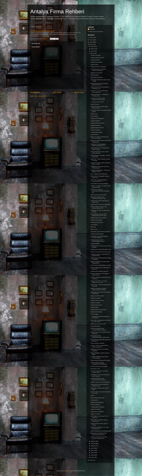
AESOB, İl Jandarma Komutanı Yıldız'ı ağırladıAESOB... (101, 186)
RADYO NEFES (95, 75)
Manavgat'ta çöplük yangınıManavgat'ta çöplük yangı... (100, 336)
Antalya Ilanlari (94, 64)
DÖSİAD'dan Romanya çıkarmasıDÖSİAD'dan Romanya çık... (100, 191)
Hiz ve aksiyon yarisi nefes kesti (99, 174)
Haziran (93, 445)
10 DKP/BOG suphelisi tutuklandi (99, 183)
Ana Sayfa (57, 92)
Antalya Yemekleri (95, 60)
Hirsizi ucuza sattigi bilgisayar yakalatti (101, 265)
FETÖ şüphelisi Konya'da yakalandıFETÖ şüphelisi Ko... (99, 363)
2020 (91, 37)
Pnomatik (93, 227)
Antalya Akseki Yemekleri (97, 57)
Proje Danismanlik (95, 326)
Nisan (92, 450)
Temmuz (93, 443)
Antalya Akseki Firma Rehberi (98, 66)
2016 (91, 460)
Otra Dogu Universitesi (97, 77)
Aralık (92, 46)
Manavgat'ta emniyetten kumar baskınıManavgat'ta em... (99, 434)
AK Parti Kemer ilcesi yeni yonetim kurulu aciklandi (100, 152)
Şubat (92, 455)
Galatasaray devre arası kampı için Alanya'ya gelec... (100, 167)
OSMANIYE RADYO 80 (97, 222)
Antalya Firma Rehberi (57, 11)
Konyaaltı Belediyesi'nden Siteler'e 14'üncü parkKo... (100, 357)
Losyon (92, 395)
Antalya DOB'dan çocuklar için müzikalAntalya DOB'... (98, 207)
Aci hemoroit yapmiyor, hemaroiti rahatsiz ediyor (99, 371)
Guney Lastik (94, 229)
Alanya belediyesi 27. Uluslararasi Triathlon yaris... (99, 95)
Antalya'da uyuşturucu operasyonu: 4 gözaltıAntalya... (100, 255)
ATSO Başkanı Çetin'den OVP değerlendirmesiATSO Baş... (99, 214)
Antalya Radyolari (95, 120)
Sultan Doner (94, 114)
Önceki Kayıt (79, 92)
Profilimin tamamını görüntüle (95, 31)
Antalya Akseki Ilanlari (96, 62)
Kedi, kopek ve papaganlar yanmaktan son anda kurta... (101, 321)
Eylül (92, 53)
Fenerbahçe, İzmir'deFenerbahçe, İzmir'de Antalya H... (99, 237)
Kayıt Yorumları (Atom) (40, 96)
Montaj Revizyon (95, 104)
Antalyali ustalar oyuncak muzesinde (100, 382)
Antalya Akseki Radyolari (97, 118)
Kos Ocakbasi (94, 116)
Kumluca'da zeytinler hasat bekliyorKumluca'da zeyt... (98, 98)
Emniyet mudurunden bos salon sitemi (101, 252)
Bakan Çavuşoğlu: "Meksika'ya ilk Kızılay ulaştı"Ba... (99, 137)
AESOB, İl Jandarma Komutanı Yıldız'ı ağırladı (42, 31)
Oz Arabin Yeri (94, 400)
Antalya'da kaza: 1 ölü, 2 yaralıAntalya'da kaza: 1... (98, 240)
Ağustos (93, 441)
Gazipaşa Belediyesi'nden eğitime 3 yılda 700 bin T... (100, 274)
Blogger (67, 470)
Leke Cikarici (94, 224)
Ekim (92, 51)
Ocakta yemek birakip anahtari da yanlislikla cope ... (99, 385)
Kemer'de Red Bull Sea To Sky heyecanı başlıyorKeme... (99, 437)
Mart (92, 452)
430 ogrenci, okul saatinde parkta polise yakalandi (99, 91)
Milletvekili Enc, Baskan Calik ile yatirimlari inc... (99, 420)
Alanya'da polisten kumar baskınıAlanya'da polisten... (98, 379)
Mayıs (92, 448)
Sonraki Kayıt (35, 92)
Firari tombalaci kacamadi (97, 343)
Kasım (93, 48)
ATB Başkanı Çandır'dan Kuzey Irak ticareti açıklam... (100, 375)
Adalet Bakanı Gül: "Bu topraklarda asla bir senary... (100, 148)
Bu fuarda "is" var (95, 368)
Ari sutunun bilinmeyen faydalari (99, 366)
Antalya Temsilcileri (96, 55)
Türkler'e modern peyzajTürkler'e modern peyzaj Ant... (99, 346)
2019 (91, 40)
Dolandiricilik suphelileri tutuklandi (99, 271)
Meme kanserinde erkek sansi (98, 194)
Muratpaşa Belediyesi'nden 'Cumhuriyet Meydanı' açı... (98, 197)
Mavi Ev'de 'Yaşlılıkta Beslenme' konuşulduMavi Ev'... (99, 180)
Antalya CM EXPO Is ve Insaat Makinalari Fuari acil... (99, 281)
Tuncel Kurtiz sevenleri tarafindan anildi (101, 249)
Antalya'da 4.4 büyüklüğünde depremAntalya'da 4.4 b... (98, 145)
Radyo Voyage (94, 314)
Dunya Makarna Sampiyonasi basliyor (100, 360)
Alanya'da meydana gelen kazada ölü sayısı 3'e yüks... (100, 163)
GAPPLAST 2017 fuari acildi (98, 324)
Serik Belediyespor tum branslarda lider (101, 431)
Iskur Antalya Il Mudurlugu (97, 397)
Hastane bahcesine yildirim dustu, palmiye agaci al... (99, 107)
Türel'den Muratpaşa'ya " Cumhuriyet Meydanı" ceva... (100, 171)
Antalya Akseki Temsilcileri (97, 123)
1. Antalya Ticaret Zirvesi (97, 102)
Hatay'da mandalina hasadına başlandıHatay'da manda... (98, 289)
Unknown (92, 29)
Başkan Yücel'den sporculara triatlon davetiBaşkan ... (100, 262)
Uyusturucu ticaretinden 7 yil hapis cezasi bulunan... (100, 428)
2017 (91, 44)
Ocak (92, 457)
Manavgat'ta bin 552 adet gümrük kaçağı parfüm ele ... (99, 84)
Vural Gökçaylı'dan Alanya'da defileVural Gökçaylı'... (98, 69)
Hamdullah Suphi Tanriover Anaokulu (100, 231)
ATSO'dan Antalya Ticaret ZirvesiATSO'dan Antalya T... (99, 329)
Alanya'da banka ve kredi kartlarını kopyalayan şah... (100, 87)
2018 (91, 42)
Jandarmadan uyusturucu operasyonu (100, 204)
